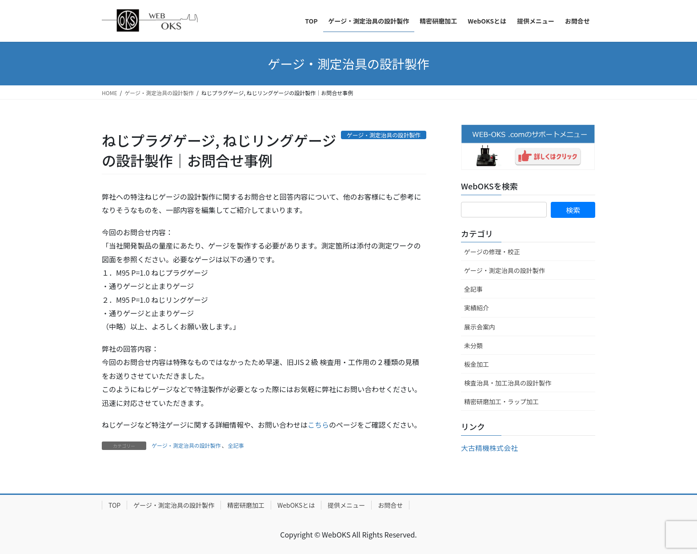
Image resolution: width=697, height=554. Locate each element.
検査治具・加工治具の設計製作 (507, 382)
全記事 (236, 445)
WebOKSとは (296, 505)
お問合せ (390, 505)
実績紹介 (476, 307)
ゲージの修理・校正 (492, 251)
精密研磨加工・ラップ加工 (501, 401)
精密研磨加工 (245, 505)
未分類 (473, 345)
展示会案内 (479, 326)
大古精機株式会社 (489, 447)
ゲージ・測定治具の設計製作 (186, 445)
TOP (114, 505)
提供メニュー (346, 505)
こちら (318, 424)
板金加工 (476, 364)
